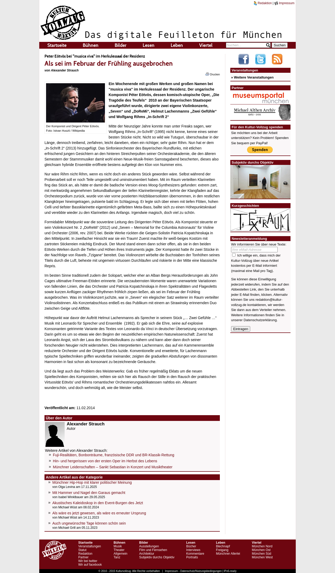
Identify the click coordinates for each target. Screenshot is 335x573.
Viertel (206, 45)
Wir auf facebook (90, 564)
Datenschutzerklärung (260, 320)
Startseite (56, 45)
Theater (119, 550)
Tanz (117, 557)
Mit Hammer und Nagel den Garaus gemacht (88, 493)
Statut (82, 550)
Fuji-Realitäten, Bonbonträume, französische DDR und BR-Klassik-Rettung (113, 455)
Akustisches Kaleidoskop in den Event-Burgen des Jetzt (97, 503)
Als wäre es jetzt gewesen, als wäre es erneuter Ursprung (99, 513)
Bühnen (90, 45)
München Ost (261, 550)
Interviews (193, 550)
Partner (83, 557)
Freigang (222, 550)
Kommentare (195, 553)
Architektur (146, 553)
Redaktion (263, 3)
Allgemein (120, 553)
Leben (177, 45)
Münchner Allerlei (228, 553)
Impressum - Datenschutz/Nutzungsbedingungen (193, 571)
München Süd (261, 553)
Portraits (192, 557)
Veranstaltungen (89, 546)
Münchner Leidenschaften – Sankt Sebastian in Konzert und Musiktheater (112, 467)
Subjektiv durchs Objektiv (157, 557)
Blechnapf (223, 546)
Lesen (148, 45)
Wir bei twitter (87, 561)
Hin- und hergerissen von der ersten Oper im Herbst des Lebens (105, 461)
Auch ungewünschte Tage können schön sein (89, 523)
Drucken (212, 74)
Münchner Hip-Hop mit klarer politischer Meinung (92, 482)
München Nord (262, 546)
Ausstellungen (149, 546)
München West (262, 557)
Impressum (284, 3)
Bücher (191, 546)
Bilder (120, 45)
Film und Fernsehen (153, 550)
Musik (118, 546)
